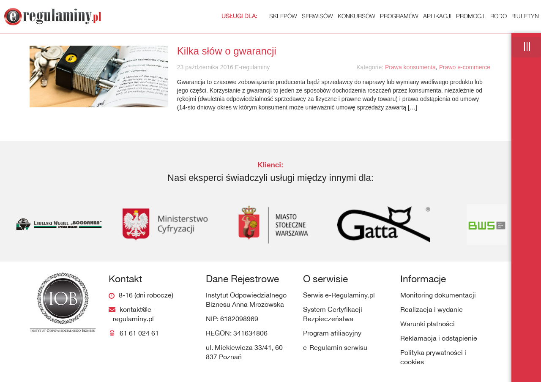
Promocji (471, 15)
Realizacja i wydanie (431, 309)
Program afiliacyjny (332, 333)
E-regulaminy (251, 67)
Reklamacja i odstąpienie (438, 338)
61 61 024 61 (139, 333)
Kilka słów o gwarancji (226, 51)
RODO (498, 15)
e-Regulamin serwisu (335, 347)
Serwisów (317, 15)
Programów (399, 15)
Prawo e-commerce (464, 67)
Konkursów (356, 15)
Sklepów (259, 15)
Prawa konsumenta (410, 67)
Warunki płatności (427, 323)
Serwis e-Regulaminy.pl (339, 295)
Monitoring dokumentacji (438, 295)
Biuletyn (525, 15)
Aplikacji (437, 15)
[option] (54, 224)
